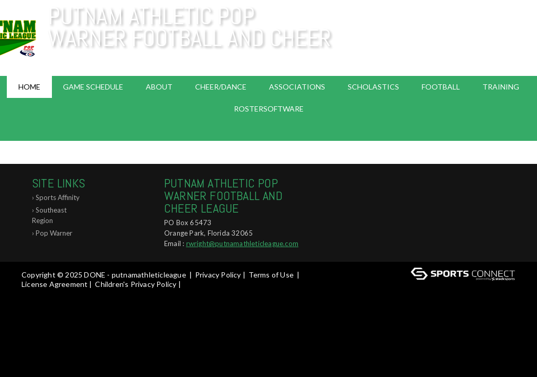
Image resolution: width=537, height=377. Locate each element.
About (159, 86)
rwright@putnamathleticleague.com (242, 243)
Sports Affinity (58, 197)
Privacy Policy (218, 274)
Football (441, 86)
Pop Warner (54, 233)
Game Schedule (93, 86)
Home (29, 86)
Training (500, 86)
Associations (297, 86)
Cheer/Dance (220, 86)
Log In (35, 293)
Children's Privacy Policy (135, 284)
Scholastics (373, 86)
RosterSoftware (269, 108)
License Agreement (55, 284)
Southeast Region (49, 215)
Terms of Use (271, 274)
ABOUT (269, 152)
